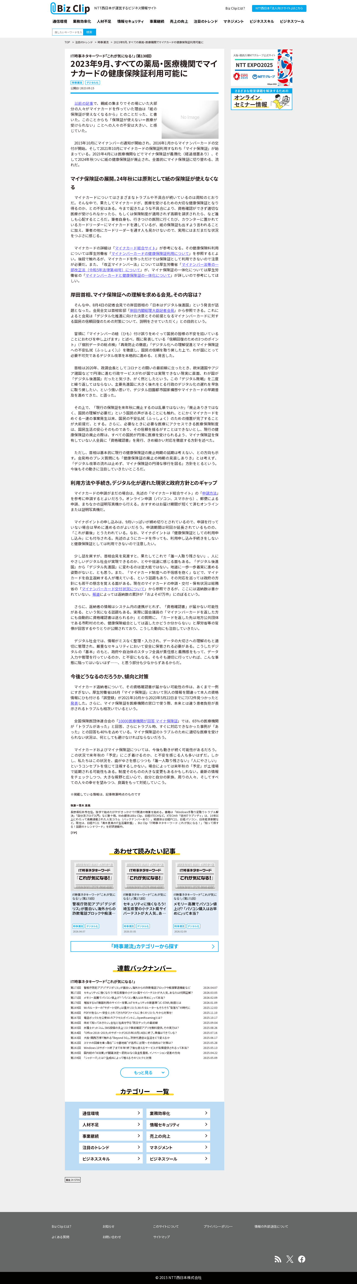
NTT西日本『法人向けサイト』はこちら (279, 8)
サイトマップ (161, 1237)
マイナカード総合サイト (135, 248)
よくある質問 (60, 1237)
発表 (74, 703)
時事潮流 (103, 42)
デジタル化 (93, 82)
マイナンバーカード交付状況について (113, 588)
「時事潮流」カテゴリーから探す (144, 946)
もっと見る (143, 1072)
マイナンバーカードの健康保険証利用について (150, 253)
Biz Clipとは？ (235, 8)
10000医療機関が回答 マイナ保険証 (148, 721)
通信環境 (90, 1113)
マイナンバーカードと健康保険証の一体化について (128, 275)
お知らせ (108, 1226)
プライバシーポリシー (218, 1226)
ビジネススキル (96, 1159)
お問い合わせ (111, 1237)
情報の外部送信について (271, 1226)
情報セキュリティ (165, 1124)
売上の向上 (160, 1136)
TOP (67, 42)
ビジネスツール (163, 1159)
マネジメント (161, 1147)
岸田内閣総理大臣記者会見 (152, 310)
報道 (96, 594)
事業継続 (90, 1136)
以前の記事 (83, 103)
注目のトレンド (84, 42)
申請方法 (209, 493)
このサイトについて (166, 1226)
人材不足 (90, 1124)
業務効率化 (160, 1113)
